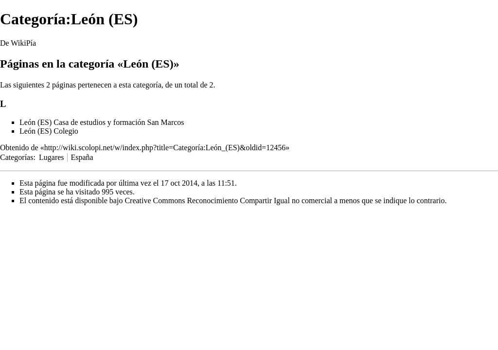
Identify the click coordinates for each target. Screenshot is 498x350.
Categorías (16, 157)
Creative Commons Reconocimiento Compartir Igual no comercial (228, 200)
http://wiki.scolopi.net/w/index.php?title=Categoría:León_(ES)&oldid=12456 (165, 147)
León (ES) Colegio (48, 131)
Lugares (51, 157)
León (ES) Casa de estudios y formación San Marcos (101, 122)
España (82, 157)
